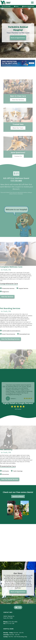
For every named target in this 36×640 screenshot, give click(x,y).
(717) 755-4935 (6, 6)
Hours (16, 6)
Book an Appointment (28, 6)
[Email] (16, 607)
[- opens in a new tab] (20, 607)
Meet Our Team (18, 131)
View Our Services (18, 103)
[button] (32, 2)
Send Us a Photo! (18, 496)
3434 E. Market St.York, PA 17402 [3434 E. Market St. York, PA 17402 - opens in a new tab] (8, 617)
